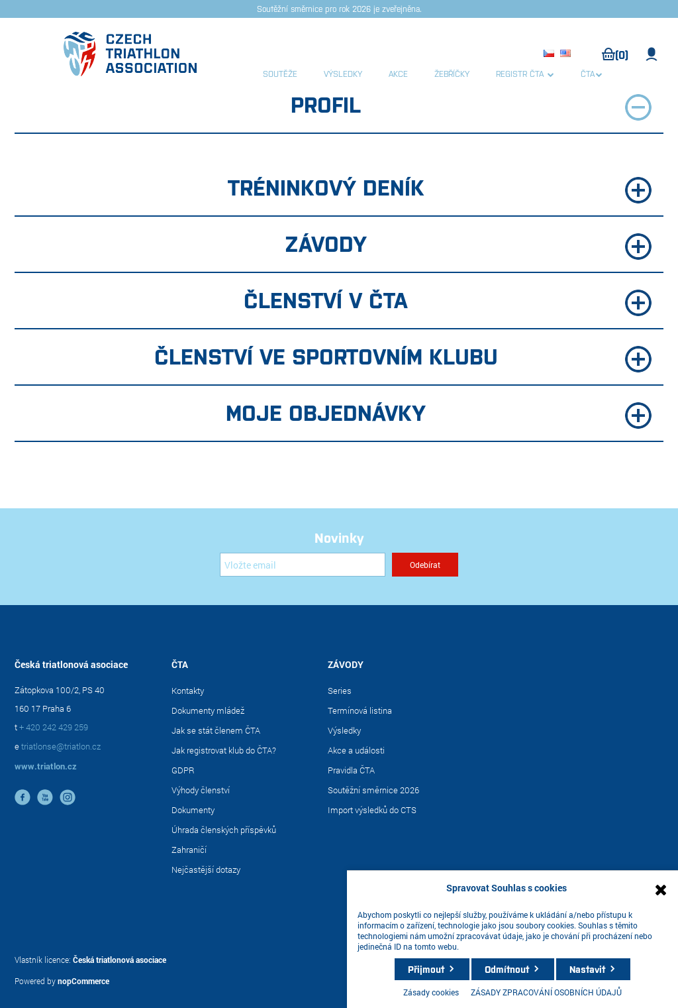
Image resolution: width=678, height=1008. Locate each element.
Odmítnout (507, 969)
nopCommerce (83, 981)
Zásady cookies (431, 992)
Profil (471, 105)
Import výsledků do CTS (372, 810)
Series (340, 691)
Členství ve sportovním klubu (403, 356)
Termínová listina (360, 710)
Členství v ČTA (448, 300)
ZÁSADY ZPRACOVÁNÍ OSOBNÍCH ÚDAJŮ (546, 992)
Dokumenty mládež (207, 710)
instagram (67, 797)
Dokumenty (193, 810)
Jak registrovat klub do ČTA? (223, 750)
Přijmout (426, 969)
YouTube (45, 797)
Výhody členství (200, 790)
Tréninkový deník (440, 187)
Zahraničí (189, 850)
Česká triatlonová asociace (119, 959)
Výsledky (344, 730)
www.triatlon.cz (46, 766)
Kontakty (187, 691)
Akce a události (356, 750)
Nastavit (587, 969)
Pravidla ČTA (351, 770)
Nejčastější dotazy (205, 869)
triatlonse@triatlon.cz (61, 746)
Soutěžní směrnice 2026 (373, 790)
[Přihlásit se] (302, 565)
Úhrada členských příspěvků (223, 830)
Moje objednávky (439, 413)
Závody (468, 244)
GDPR (183, 770)
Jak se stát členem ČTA (215, 730)
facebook (22, 797)
